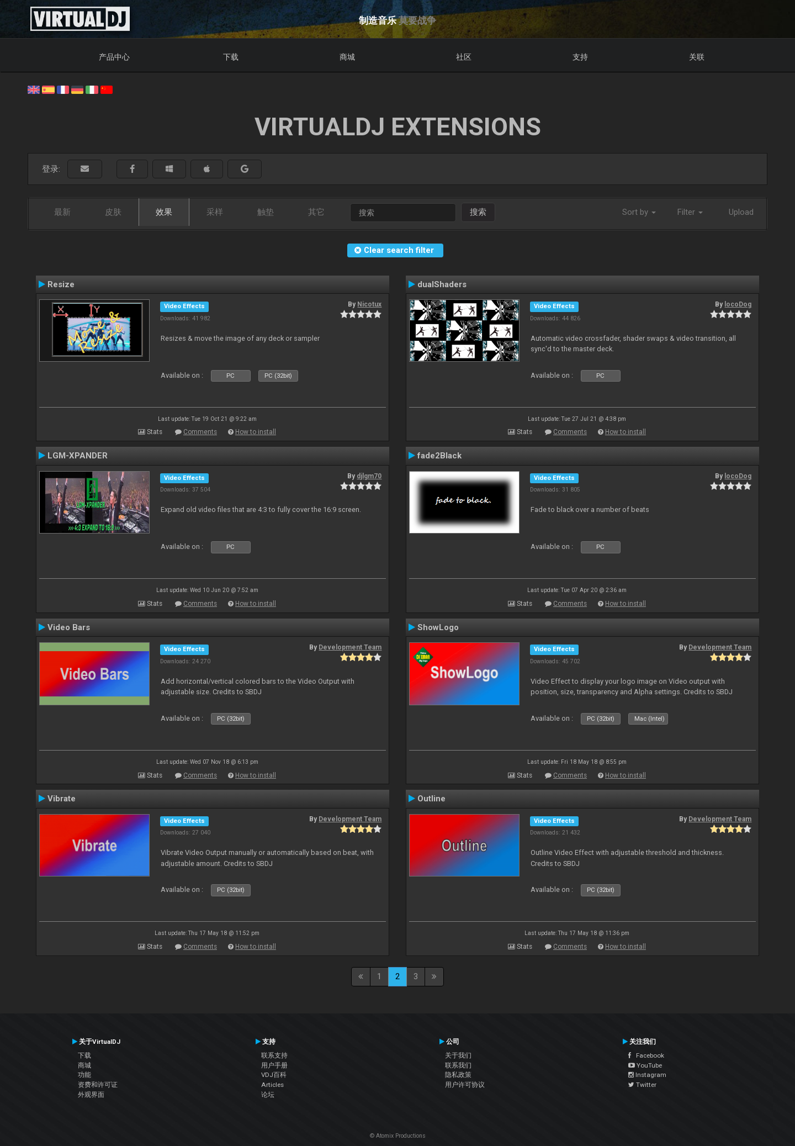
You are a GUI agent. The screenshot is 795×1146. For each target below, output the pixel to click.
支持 (580, 56)
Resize (61, 284)
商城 (347, 56)
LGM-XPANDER (77, 456)
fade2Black (439, 456)
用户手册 (274, 1065)
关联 (696, 56)
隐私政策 (458, 1075)
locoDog (737, 304)
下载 (231, 56)
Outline (431, 799)
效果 (164, 212)
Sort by (639, 212)
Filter (690, 212)
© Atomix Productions (398, 1135)
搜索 (478, 212)
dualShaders (442, 284)
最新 (62, 212)
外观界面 (91, 1095)
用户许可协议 (465, 1085)
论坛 (267, 1095)
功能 (84, 1075)
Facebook (646, 1055)
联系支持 (274, 1055)
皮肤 (113, 212)
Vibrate (61, 799)
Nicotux (369, 304)
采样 (214, 212)
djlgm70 (369, 476)
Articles (272, 1085)
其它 (316, 212)
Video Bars (68, 627)
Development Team (350, 647)
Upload (741, 212)
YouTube (645, 1065)
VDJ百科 (274, 1075)
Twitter (642, 1085)
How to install (255, 432)
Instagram (647, 1075)
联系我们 (458, 1065)
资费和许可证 (98, 1085)
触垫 (265, 212)
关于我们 (458, 1055)
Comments (200, 432)
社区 (463, 56)
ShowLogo (438, 627)
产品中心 (114, 56)
